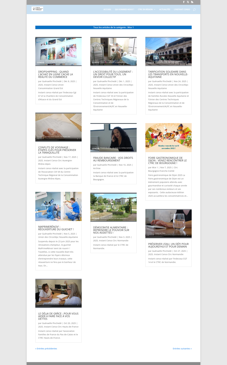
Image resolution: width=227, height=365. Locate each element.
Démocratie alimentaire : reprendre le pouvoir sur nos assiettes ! (111, 230)
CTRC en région (145, 9)
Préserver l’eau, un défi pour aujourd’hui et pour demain (168, 245)
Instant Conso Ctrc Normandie (113, 240)
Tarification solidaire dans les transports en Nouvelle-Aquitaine (168, 74)
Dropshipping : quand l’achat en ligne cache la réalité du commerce (55, 74)
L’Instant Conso (182, 9)
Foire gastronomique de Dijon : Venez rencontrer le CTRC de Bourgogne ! (167, 160)
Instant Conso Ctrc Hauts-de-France (61, 326)
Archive (96, 168)
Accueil (107, 9)
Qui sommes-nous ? (124, 9)
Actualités (164, 9)
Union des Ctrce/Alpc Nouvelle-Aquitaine (58, 237)
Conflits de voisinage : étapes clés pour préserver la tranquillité (57, 150)
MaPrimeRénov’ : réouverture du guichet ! (56, 228)
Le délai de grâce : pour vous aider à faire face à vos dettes (58, 316)
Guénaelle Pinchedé (52, 81)
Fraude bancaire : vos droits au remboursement (113, 159)
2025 (40, 84)
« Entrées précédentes (46, 348)
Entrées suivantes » (182, 348)
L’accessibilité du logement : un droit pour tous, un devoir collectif (113, 74)
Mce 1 (155, 167)
